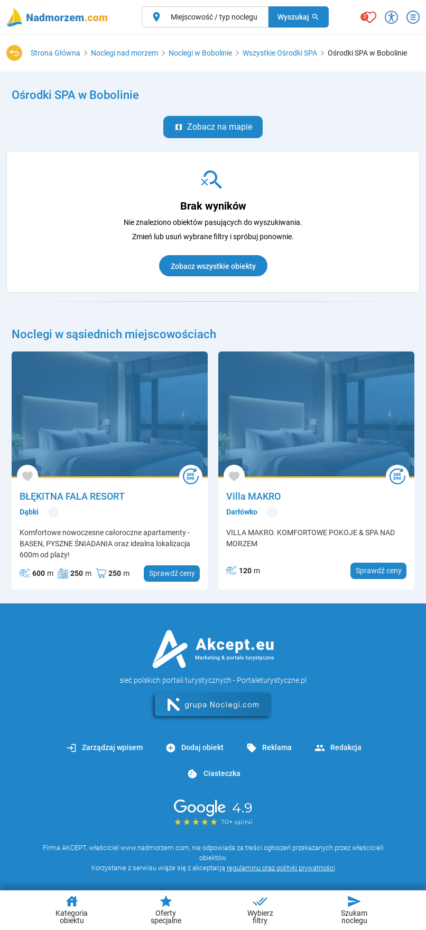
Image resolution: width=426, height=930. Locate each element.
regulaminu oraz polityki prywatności (281, 868)
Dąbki (29, 512)
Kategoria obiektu (71, 909)
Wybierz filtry (260, 909)
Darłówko (241, 512)
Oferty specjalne (166, 909)
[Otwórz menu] (413, 17)
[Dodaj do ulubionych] (27, 475)
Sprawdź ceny (172, 573)
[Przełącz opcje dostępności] (391, 17)
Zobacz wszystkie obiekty (213, 266)
